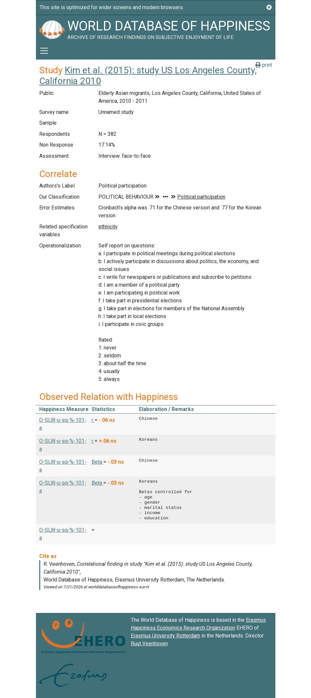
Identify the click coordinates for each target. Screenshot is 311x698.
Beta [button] (97, 462)
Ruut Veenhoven (149, 643)
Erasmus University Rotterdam (165, 636)
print (263, 65)
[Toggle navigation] (44, 51)
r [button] (93, 420)
